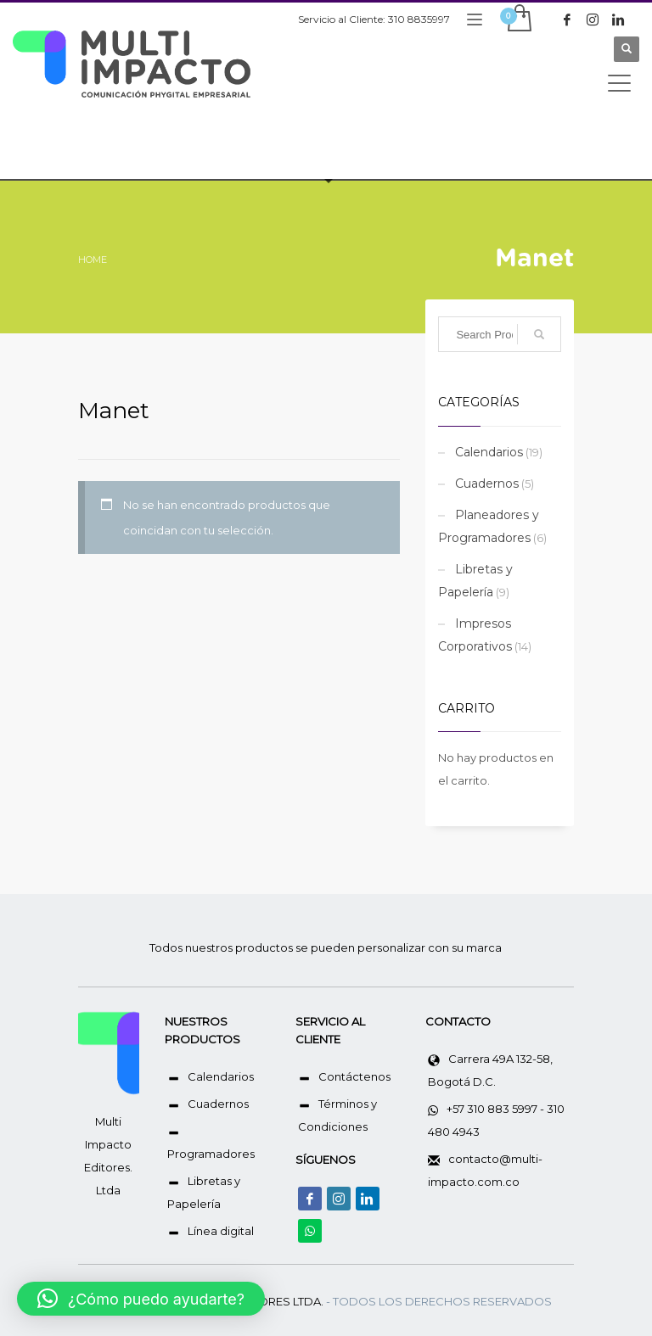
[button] (141, 1299)
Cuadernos (487, 483)
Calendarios (489, 452)
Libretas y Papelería (475, 581)
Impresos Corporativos (475, 635)
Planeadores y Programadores (488, 526)
